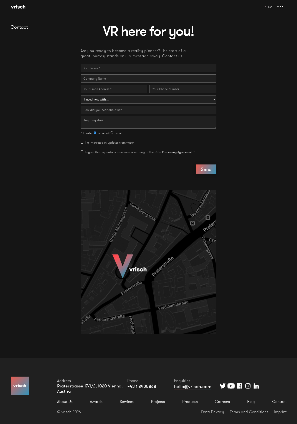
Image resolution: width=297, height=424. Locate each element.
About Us (65, 401)
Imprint (280, 411)
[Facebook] (239, 386)
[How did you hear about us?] (149, 110)
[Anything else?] (149, 122)
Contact (279, 401)
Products (190, 401)
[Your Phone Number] (182, 89)
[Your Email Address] (114, 89)
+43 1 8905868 (141, 386)
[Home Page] (18, 7)
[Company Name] (149, 78)
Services (127, 401)
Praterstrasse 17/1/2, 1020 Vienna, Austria (90, 388)
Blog (251, 401)
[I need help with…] (149, 99)
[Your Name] (149, 68)
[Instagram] (247, 386)
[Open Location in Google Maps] (149, 262)
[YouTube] (231, 386)
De (270, 7)
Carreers (222, 401)
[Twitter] (222, 386)
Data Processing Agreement (173, 152)
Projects (158, 401)
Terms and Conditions (249, 411)
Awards (96, 401)
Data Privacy (212, 411)
